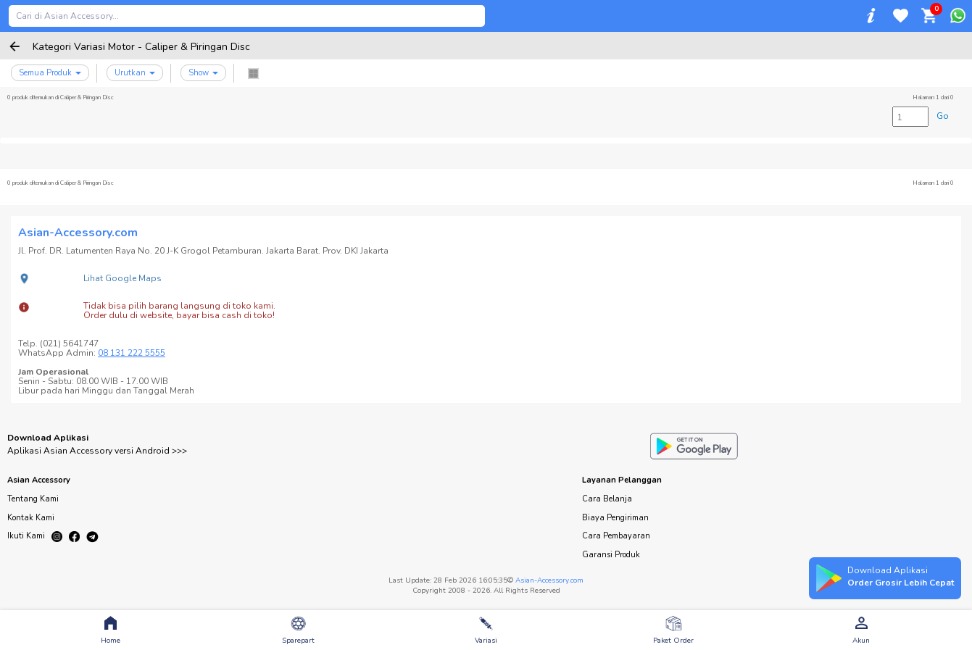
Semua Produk (50, 72)
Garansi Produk (611, 554)
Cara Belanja (607, 498)
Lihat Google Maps (122, 278)
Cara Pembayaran (616, 535)
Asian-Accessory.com (549, 580)
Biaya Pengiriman (615, 517)
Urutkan (135, 72)
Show (203, 72)
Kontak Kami (30, 517)
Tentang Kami (33, 498)
